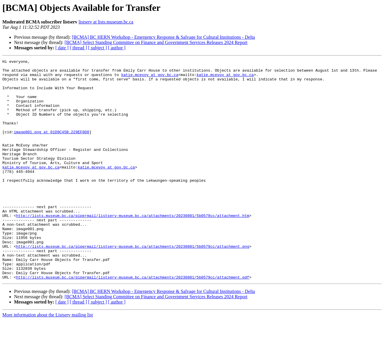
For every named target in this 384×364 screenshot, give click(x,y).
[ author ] (117, 47)
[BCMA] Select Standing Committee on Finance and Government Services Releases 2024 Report (155, 42)
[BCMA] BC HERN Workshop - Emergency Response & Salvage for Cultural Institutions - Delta (163, 37)
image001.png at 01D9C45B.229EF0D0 (51, 146)
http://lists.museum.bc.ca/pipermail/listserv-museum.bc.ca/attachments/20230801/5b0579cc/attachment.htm (132, 247)
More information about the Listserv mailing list (47, 358)
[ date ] (62, 47)
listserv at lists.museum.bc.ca (105, 21)
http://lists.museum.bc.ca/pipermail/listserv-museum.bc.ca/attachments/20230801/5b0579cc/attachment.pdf (132, 321)
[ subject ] (97, 47)
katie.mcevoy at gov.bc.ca (149, 78)
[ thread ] (78, 47)
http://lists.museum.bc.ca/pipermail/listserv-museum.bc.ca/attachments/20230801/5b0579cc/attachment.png (132, 284)
